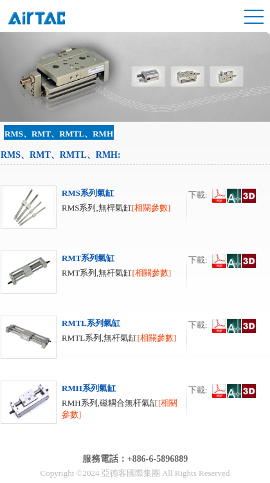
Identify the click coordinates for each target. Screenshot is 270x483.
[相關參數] (151, 208)
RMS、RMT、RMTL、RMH (58, 133)
